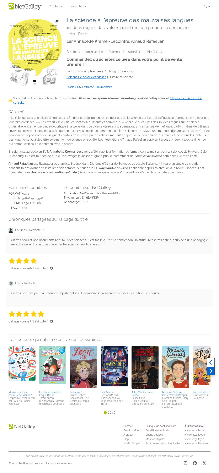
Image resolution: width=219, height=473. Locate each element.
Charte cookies (154, 434)
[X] (204, 463)
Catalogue (56, 6)
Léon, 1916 (76, 392)
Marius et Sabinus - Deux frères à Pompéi (174, 394)
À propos (128, 434)
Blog (126, 439)
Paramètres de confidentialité (163, 443)
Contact (128, 426)
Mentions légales (155, 439)
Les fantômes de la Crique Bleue (50, 394)
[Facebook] (195, 463)
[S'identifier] (207, 6)
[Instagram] (185, 463)
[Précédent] (211, 362)
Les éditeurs (77, 6)
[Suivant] (211, 371)
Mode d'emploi (131, 443)
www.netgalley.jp (194, 439)
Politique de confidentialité (161, 426)
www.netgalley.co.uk (196, 443)
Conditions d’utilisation (158, 430)
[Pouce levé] (51, 268)
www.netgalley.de (195, 434)
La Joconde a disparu (205, 392)
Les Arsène (107, 392)
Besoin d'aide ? (132, 430)
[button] (22, 367)
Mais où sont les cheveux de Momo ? (20, 394)
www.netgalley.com (196, 430)
